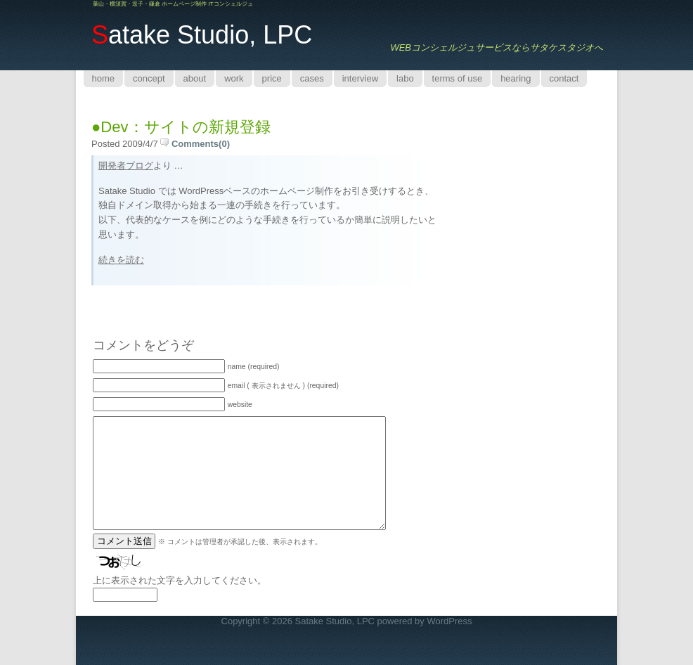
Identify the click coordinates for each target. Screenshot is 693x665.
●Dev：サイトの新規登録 (181, 127)
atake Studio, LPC (201, 34)
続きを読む (121, 259)
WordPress (449, 621)
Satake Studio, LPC (335, 621)
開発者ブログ (125, 165)
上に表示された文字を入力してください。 (179, 580)
